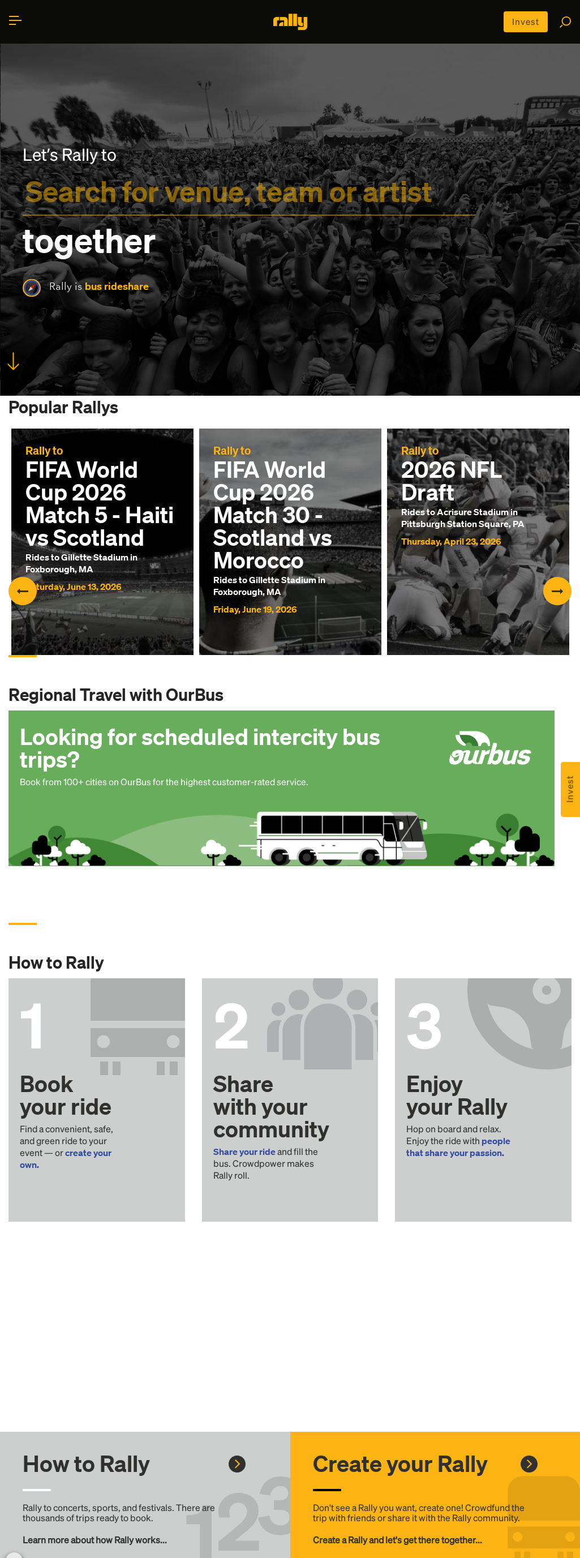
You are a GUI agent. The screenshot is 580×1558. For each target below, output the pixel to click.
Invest (525, 22)
